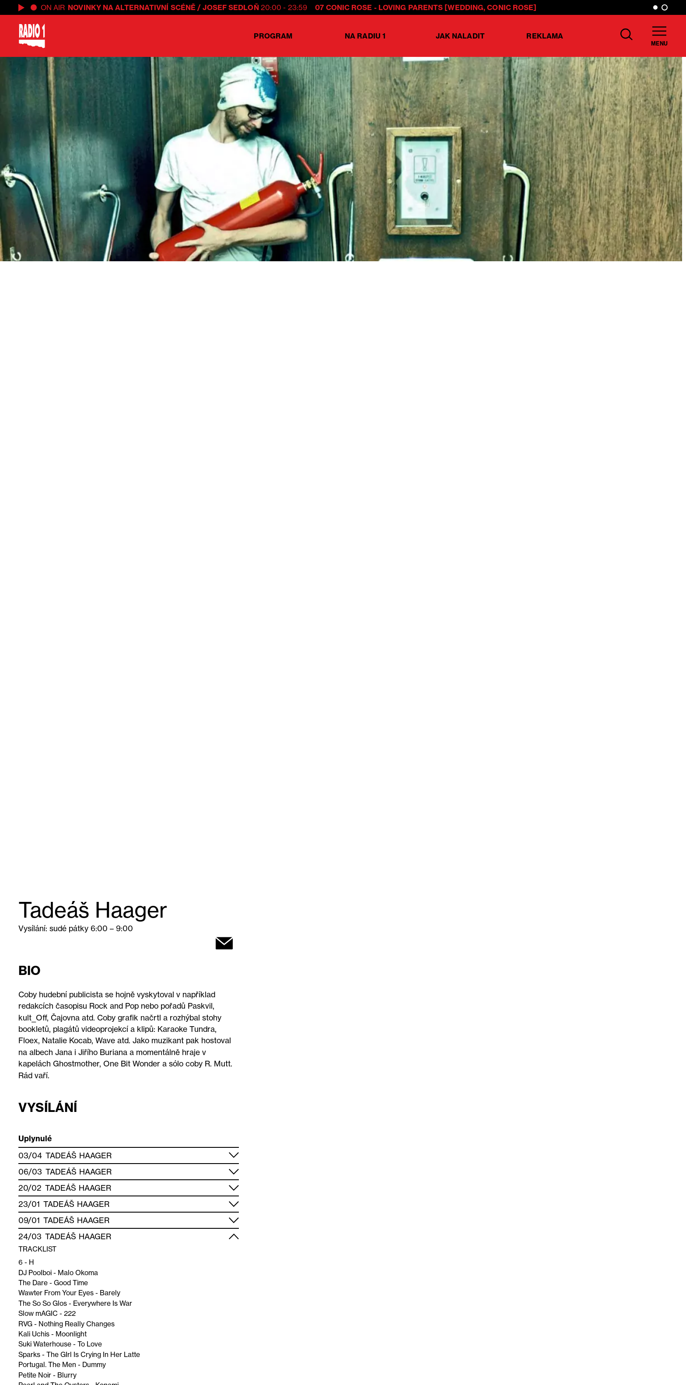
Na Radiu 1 (365, 36)
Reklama (544, 36)
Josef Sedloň (231, 7)
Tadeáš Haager (79, 1155)
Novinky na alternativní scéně (132, 7)
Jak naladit (460, 36)
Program (273, 36)
